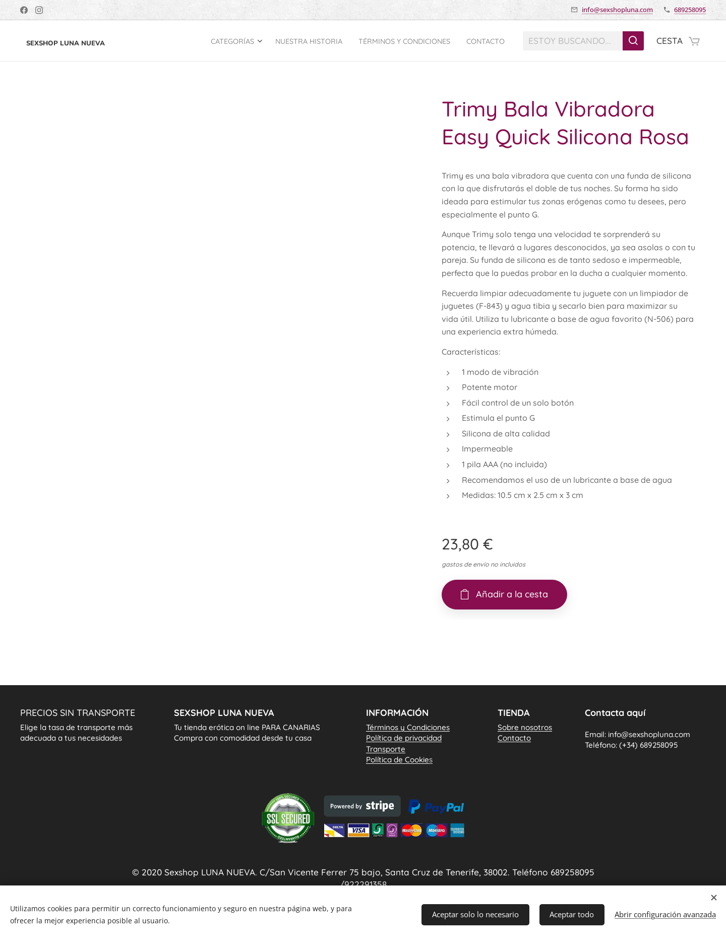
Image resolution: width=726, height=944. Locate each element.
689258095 (690, 9)
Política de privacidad (404, 738)
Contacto (514, 738)
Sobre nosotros (525, 727)
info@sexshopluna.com (617, 9)
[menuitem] (215, 40)
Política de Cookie (399, 759)
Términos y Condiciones (408, 727)
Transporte (385, 748)
